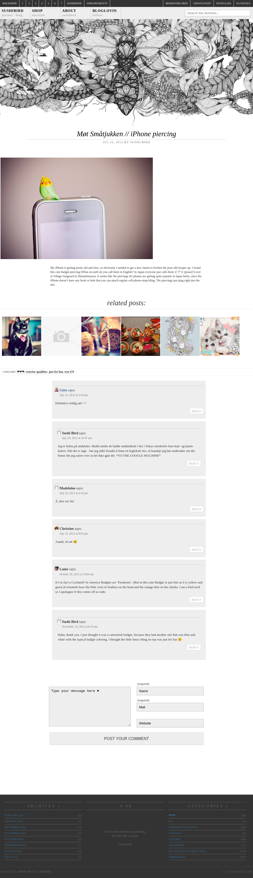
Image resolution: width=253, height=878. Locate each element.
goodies (175, 839)
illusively (243, 3)
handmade (177, 845)
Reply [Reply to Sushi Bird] (194, 463)
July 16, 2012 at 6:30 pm (74, 493)
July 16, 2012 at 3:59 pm (74, 395)
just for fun (56, 371)
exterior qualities (36, 371)
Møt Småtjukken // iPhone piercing (126, 134)
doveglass (223, 3)
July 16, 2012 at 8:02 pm (74, 533)
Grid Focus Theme (34, 871)
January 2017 (13, 821)
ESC (171, 821)
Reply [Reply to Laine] (196, 600)
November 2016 (15, 833)
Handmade (74, 3)
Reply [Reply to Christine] (196, 549)
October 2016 (13, 839)
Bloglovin (105, 13)
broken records (177, 3)
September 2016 (15, 845)
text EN (69, 371)
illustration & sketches (187, 850)
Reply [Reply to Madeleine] (196, 509)
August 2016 (13, 850)
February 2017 (14, 815)
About (69, 13)
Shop (38, 13)
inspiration (177, 856)
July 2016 (10, 856)
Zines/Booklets (97, 3)
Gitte (63, 390)
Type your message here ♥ (90, 706)
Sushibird (13, 13)
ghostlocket (202, 3)
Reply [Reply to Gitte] (196, 411)
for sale (175, 833)
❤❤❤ (20, 371)
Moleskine (9, 3)
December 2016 (15, 827)
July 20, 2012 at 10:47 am (77, 438)
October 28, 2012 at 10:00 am (77, 574)
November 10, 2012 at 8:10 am (79, 626)
